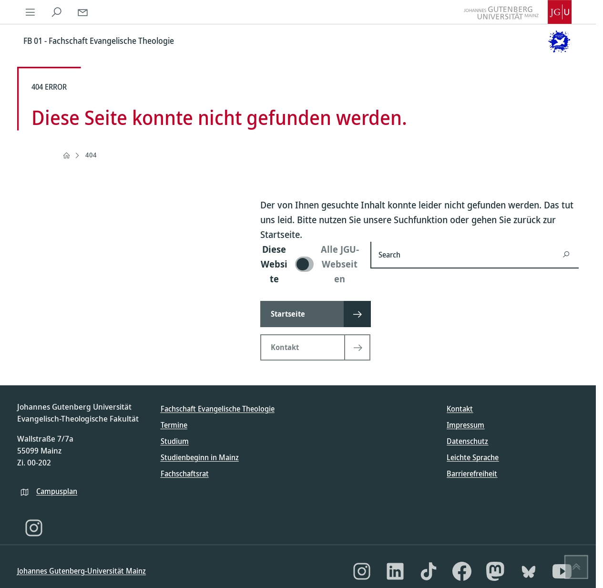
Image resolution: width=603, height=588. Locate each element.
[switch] (309, 264)
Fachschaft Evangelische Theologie (218, 408)
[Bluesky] (528, 571)
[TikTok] (428, 571)
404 (91, 154)
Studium (175, 441)
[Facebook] (461, 571)
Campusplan (56, 491)
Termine (174, 425)
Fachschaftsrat (185, 473)
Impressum (465, 425)
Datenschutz (467, 441)
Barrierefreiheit (472, 473)
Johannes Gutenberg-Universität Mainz (81, 571)
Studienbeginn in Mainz (200, 457)
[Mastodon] (495, 571)
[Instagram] (33, 527)
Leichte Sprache (473, 457)
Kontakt (460, 408)
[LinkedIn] (395, 571)
